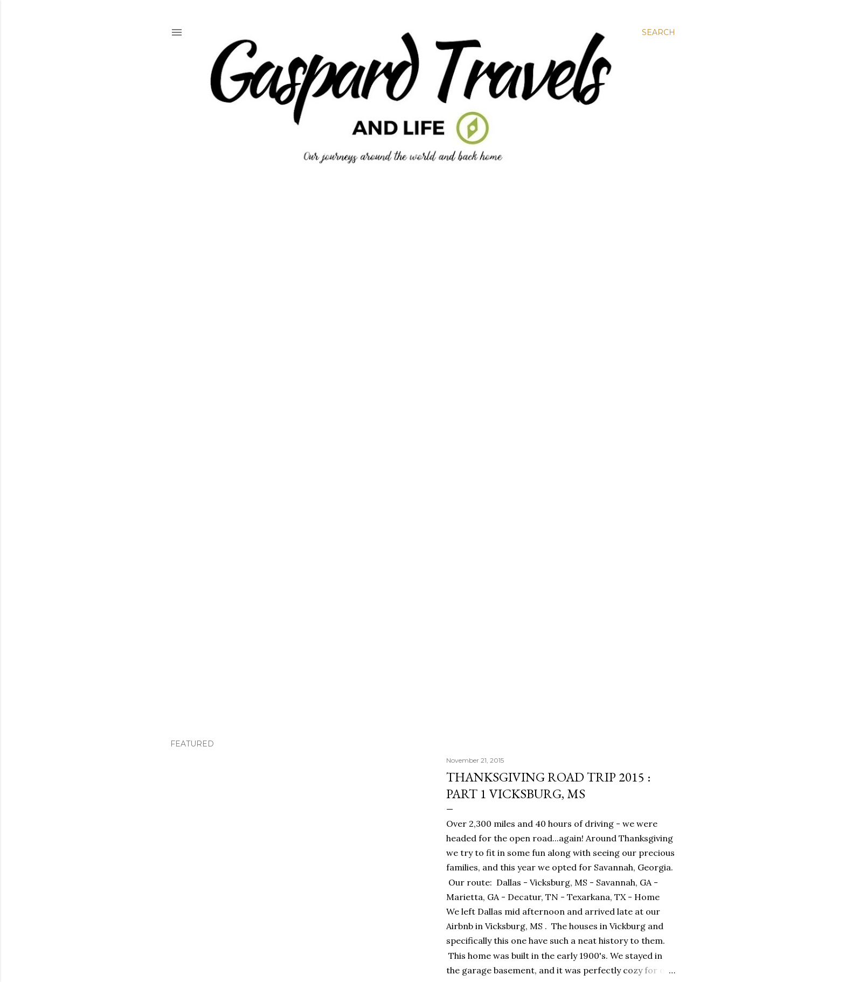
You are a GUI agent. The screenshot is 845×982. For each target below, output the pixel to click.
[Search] (658, 32)
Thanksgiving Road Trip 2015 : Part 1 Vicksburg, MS (548, 785)
